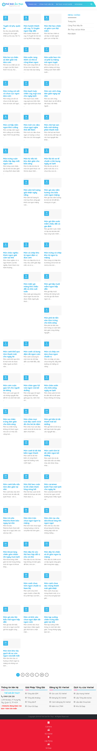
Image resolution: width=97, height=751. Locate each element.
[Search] (91, 4)
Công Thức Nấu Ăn (46, 4)
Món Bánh (78, 4)
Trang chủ (32, 4)
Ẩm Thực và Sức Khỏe (64, 4)
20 (42, 675)
